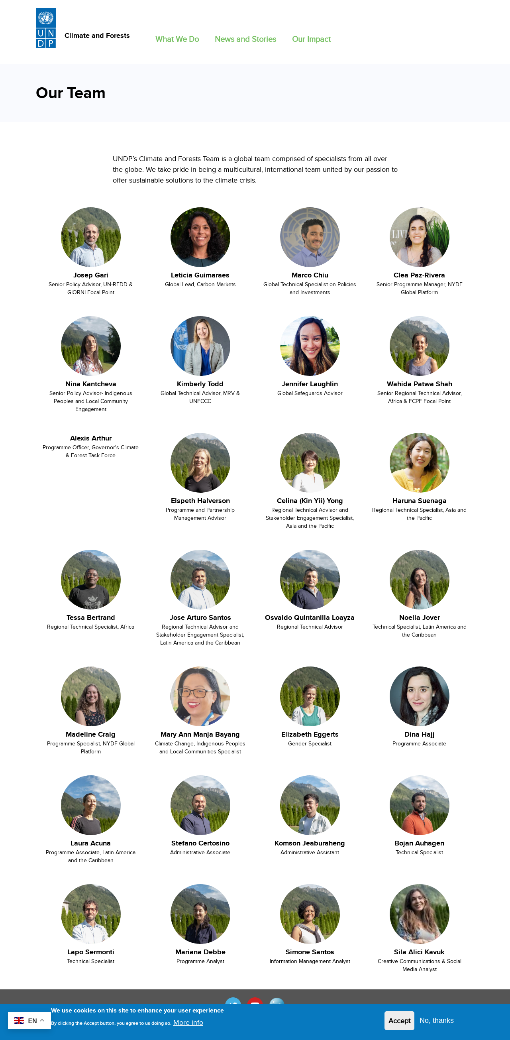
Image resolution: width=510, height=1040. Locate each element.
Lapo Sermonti (90, 952)
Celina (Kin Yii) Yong (310, 500)
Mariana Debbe (200, 952)
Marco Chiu (310, 275)
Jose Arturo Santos (200, 617)
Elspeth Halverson (200, 500)
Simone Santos (310, 952)
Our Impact (311, 39)
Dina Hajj (419, 734)
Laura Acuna (91, 843)
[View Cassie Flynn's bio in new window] (90, 238)
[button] (177, 37)
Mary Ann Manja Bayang (200, 734)
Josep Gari (90, 275)
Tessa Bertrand (91, 617)
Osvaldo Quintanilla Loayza (310, 617)
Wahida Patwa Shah (419, 384)
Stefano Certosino (200, 843)
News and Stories (245, 39)
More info (188, 1025)
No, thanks (437, 1024)
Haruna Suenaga (419, 500)
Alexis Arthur (91, 438)
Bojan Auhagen (419, 843)
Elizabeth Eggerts (310, 734)
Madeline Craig (91, 734)
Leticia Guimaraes (200, 275)
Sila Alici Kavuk (419, 952)
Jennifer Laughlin (310, 384)
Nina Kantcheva (90, 384)
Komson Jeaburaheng (310, 843)
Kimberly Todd (200, 384)
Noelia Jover (419, 617)
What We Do (177, 39)
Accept (399, 1024)
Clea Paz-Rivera (419, 275)
